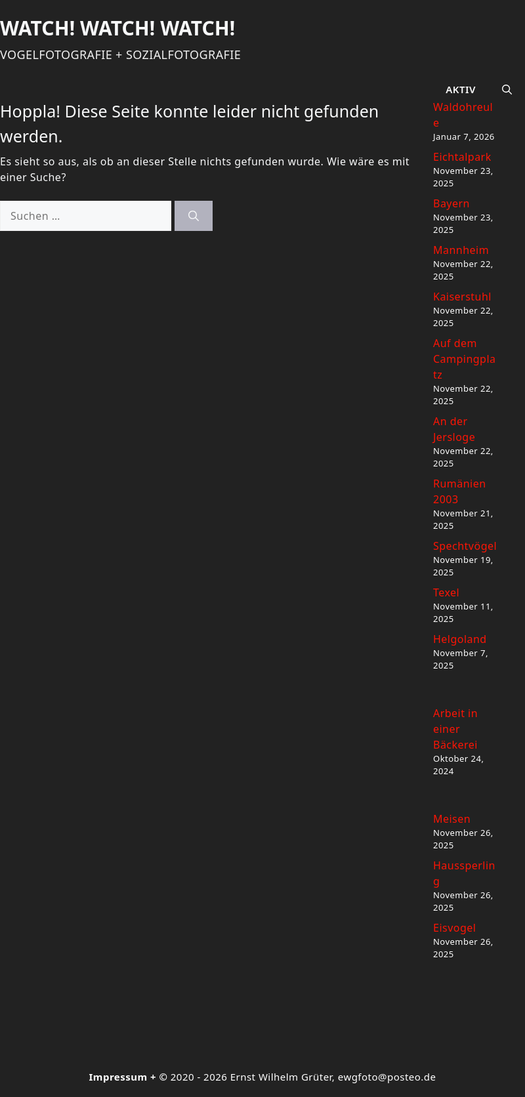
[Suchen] (194, 216)
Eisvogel (454, 928)
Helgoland (460, 639)
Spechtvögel (465, 546)
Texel (446, 592)
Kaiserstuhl (462, 296)
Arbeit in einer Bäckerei (455, 729)
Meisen (452, 819)
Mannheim (461, 250)
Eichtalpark (462, 157)
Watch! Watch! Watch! (117, 27)
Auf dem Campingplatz (464, 359)
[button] (507, 89)
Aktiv (461, 89)
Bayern (451, 203)
